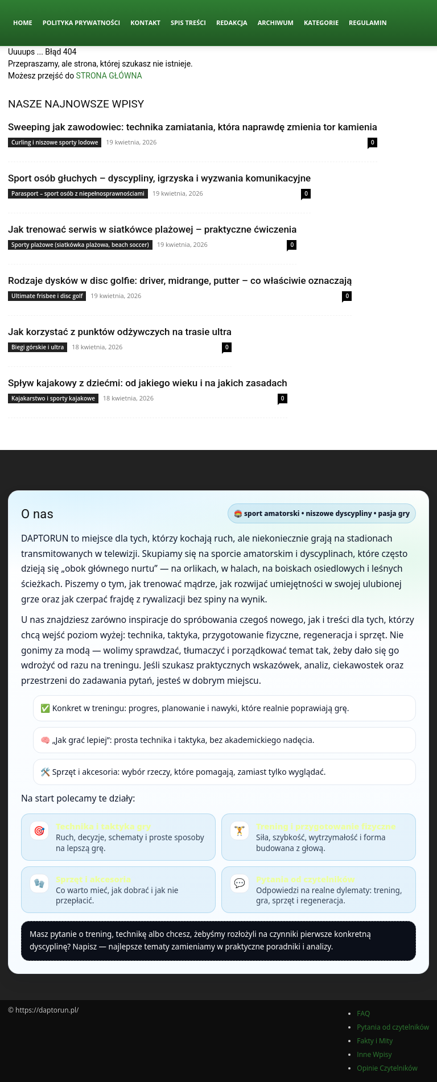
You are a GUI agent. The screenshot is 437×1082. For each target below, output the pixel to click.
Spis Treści (188, 22)
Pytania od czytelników (393, 1027)
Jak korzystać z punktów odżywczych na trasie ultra (120, 331)
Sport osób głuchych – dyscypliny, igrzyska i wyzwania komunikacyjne (159, 178)
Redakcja (232, 22)
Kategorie (321, 22)
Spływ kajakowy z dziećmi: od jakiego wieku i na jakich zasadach (147, 383)
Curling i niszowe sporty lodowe (54, 142)
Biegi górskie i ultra (37, 347)
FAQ (363, 1013)
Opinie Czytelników (387, 1068)
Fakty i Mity (375, 1041)
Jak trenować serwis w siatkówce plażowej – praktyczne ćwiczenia (152, 229)
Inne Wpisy (374, 1054)
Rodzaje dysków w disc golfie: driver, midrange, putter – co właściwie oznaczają (180, 280)
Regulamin (367, 22)
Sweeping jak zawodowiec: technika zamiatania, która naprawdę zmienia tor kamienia (192, 127)
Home (22, 22)
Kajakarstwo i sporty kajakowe (53, 398)
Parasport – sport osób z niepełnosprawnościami (78, 193)
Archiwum (276, 22)
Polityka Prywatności (82, 22)
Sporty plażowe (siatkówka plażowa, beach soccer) (80, 245)
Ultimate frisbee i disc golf (47, 296)
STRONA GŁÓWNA (109, 75)
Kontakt (145, 22)
